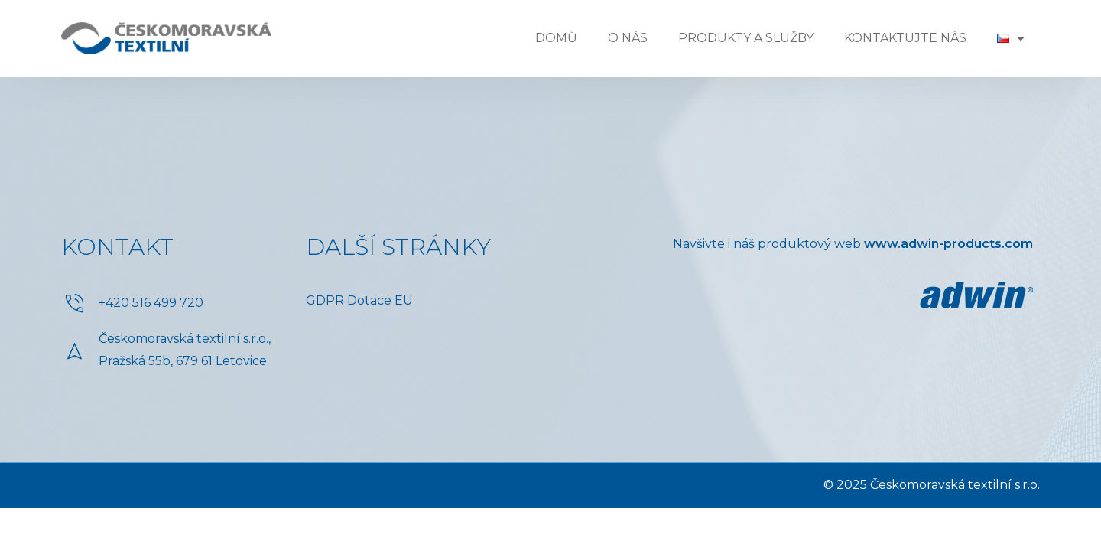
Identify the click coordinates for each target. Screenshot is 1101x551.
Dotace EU (380, 300)
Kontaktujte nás (905, 38)
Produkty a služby (746, 38)
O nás (628, 38)
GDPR (325, 300)
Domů (556, 38)
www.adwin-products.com (948, 243)
